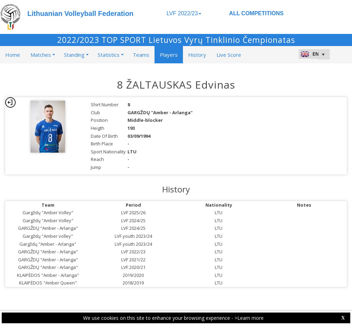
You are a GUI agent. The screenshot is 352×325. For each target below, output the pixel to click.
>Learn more (249, 318)
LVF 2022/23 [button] (184, 13)
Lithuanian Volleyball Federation (80, 13)
